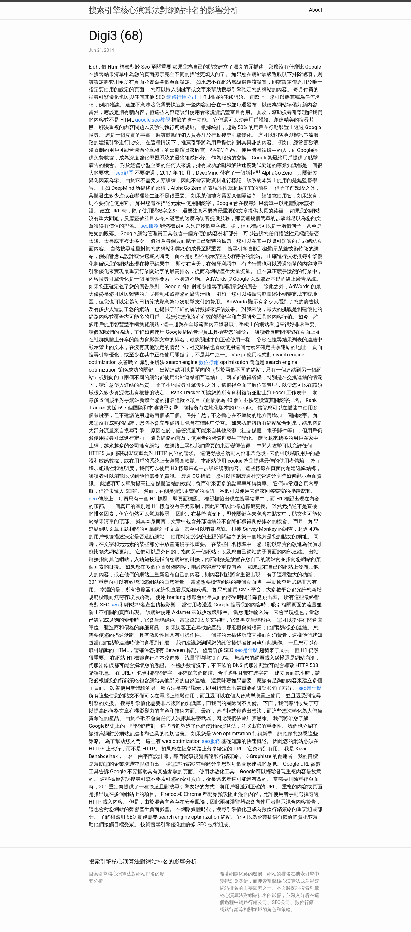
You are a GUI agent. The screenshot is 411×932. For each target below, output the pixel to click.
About (315, 10)
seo (93, 499)
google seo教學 (152, 120)
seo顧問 (124, 173)
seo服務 (149, 226)
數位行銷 (209, 362)
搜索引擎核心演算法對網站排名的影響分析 (164, 10)
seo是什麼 (246, 650)
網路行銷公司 (181, 97)
